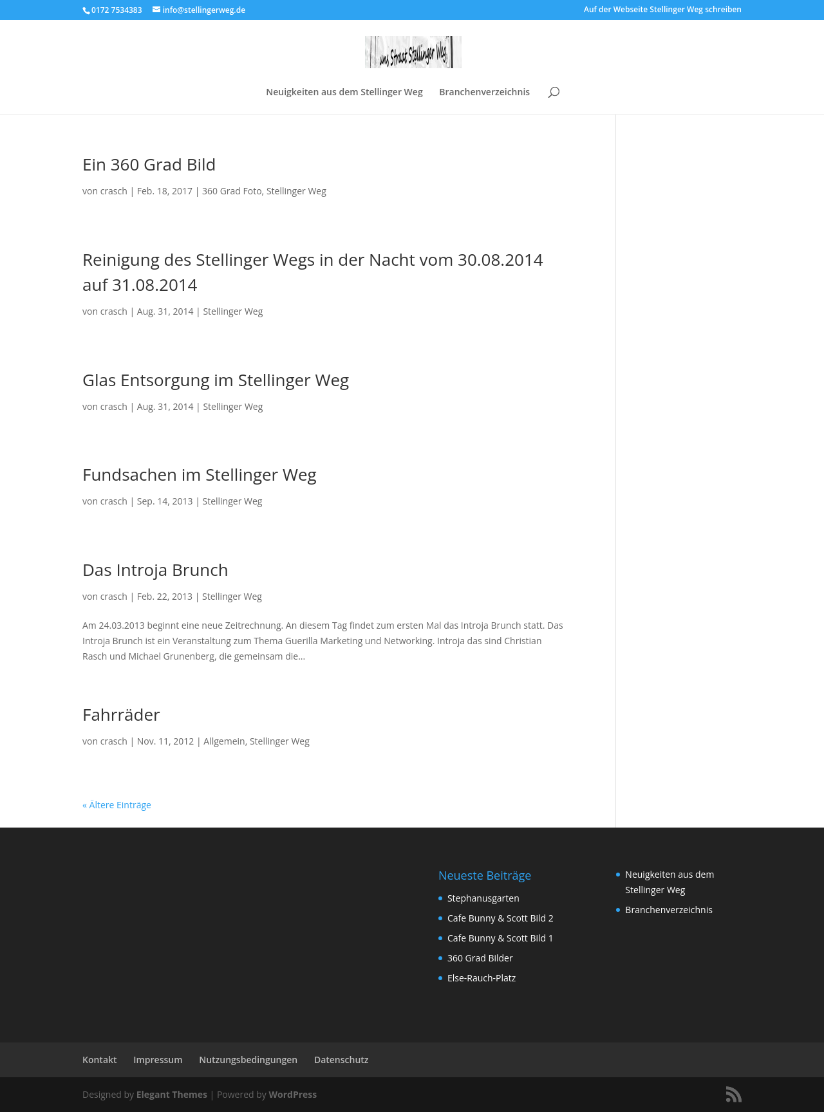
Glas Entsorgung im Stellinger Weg (215, 379)
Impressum (157, 1059)
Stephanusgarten (483, 898)
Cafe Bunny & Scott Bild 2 (500, 918)
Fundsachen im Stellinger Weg (199, 474)
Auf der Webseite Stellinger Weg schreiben (663, 10)
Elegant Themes (171, 1094)
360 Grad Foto (232, 191)
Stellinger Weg (296, 191)
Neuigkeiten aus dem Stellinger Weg (344, 93)
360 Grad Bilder (480, 958)
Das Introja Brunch (155, 569)
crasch (113, 191)
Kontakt (99, 1059)
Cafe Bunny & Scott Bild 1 (500, 938)
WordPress (292, 1094)
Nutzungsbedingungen (248, 1059)
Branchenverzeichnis (484, 93)
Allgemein (224, 741)
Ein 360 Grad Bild (149, 164)
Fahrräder (121, 714)
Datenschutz (341, 1059)
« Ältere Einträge (116, 805)
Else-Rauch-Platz (481, 978)
